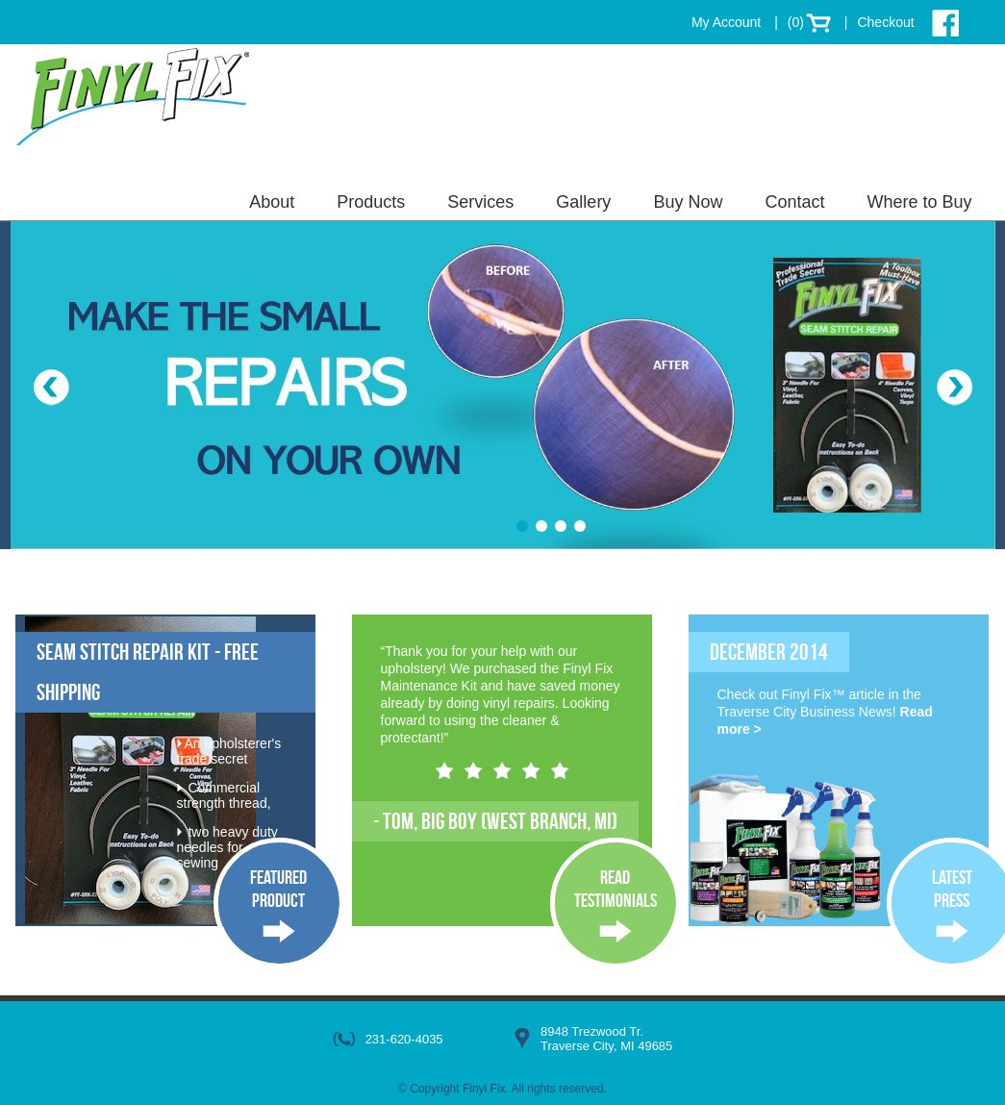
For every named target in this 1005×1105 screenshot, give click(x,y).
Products (371, 202)
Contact (794, 202)
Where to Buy (919, 202)
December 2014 (769, 652)
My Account (726, 22)
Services (480, 202)
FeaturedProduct (278, 888)
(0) (796, 22)
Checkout (885, 22)
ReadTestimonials (615, 888)
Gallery (583, 202)
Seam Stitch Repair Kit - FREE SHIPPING (148, 672)
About (271, 202)
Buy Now (687, 202)
